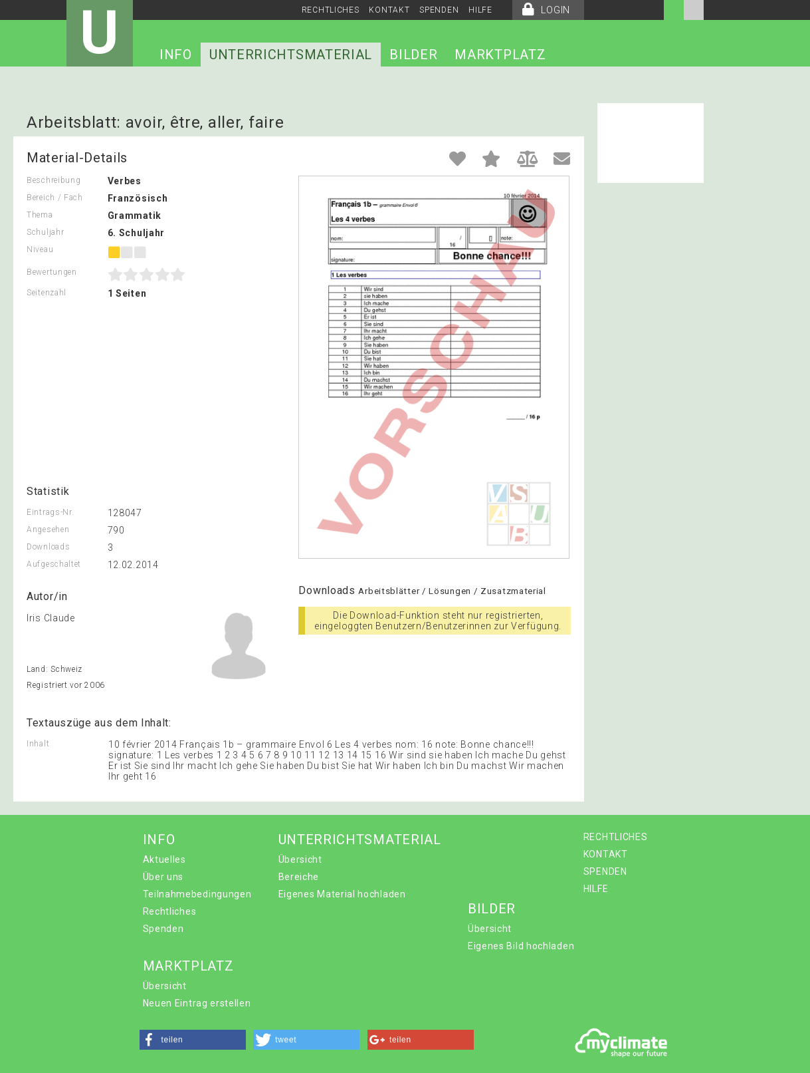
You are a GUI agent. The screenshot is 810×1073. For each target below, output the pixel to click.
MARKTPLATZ (500, 55)
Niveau (40, 249)
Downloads (48, 546)
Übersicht (300, 859)
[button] (193, 1040)
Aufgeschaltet (54, 564)
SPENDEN (438, 10)
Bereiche (299, 876)
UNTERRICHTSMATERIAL (290, 55)
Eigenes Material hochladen (342, 894)
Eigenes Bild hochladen (521, 946)
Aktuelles (164, 859)
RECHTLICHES (330, 10)
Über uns (163, 876)
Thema (40, 215)
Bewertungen (52, 272)
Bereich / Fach (55, 197)
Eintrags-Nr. (50, 512)
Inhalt (38, 743)
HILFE (480, 10)
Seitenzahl (46, 292)
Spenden (163, 928)
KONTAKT (389, 10)
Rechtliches (170, 911)
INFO (175, 55)
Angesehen (48, 529)
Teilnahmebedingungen (197, 894)
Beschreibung (53, 180)
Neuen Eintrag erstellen (197, 1003)
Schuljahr (45, 232)
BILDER (413, 55)
